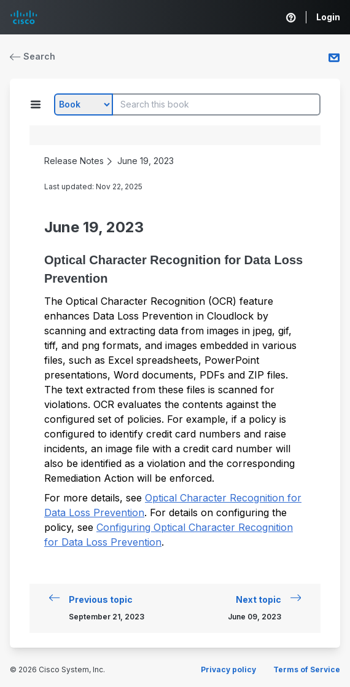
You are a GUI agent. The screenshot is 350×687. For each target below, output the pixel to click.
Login (328, 17)
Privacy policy (228, 669)
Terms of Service (306, 669)
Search (32, 56)
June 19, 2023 (145, 160)
